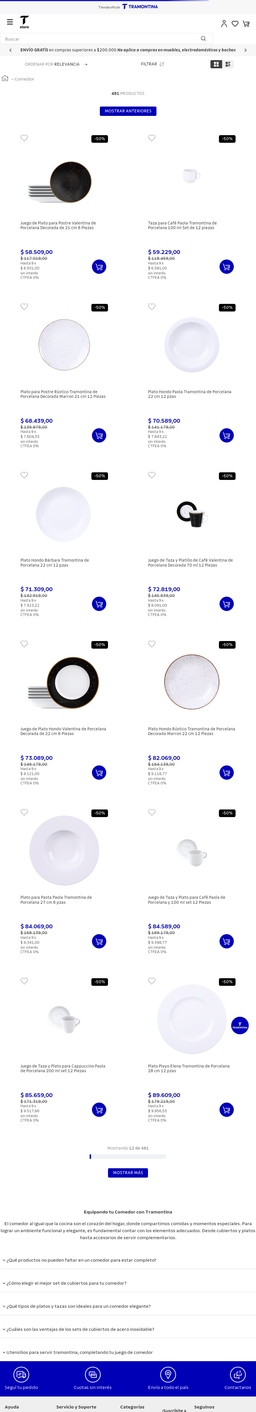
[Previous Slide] (10, 50)
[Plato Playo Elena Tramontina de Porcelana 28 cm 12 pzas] (192, 1054)
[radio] (216, 64)
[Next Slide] (245, 50)
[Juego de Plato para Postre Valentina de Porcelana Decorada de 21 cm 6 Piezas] (64, 211)
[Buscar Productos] (204, 38)
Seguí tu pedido (21, 1387)
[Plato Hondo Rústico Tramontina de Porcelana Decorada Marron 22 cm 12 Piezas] (192, 717)
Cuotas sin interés (93, 1387)
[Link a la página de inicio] (5, 79)
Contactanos (237, 1387)
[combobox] (106, 38)
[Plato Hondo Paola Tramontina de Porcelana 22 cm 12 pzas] (192, 379)
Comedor (24, 79)
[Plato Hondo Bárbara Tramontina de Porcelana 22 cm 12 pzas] (64, 548)
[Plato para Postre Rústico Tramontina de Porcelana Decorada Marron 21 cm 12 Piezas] (64, 379)
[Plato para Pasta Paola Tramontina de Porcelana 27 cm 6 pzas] (64, 885)
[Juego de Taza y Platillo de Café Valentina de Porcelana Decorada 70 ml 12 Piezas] (192, 548)
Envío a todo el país (168, 1387)
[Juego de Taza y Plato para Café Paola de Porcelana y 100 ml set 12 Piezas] (192, 885)
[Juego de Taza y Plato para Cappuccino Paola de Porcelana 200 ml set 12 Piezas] (64, 1054)
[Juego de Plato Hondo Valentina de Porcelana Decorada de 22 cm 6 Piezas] (64, 717)
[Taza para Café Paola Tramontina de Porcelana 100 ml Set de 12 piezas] (192, 211)
